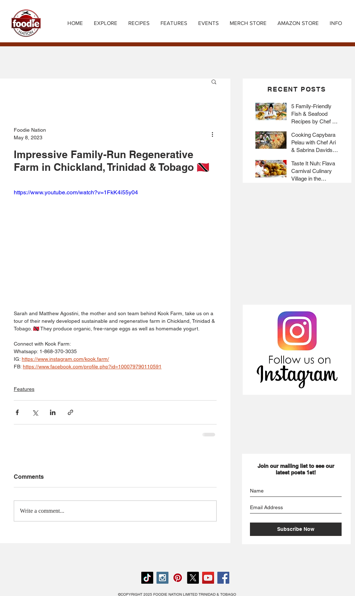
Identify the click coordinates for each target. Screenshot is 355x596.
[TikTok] (147, 578)
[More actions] (212, 134)
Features (24, 389)
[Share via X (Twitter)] (35, 412)
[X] (193, 578)
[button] (139, 23)
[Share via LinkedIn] (52, 412)
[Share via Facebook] (17, 412)
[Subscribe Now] (296, 529)
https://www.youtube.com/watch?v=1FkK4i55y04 (76, 192)
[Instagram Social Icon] (162, 578)
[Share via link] (70, 412)
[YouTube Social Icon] (208, 578)
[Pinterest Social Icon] (178, 578)
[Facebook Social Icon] (223, 578)
